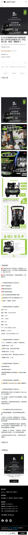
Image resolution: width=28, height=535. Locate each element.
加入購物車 (12, 533)
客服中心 (15, 492)
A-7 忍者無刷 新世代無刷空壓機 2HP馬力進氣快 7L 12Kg (14, 475)
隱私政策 (16, 498)
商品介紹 (5, 73)
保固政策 (21, 498)
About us (3, 492)
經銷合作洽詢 (9, 492)
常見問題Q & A (4, 498)
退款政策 (11, 498)
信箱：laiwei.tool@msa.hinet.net (9, 508)
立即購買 (22, 533)
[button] (26, 470)
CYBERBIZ (15, 529)
